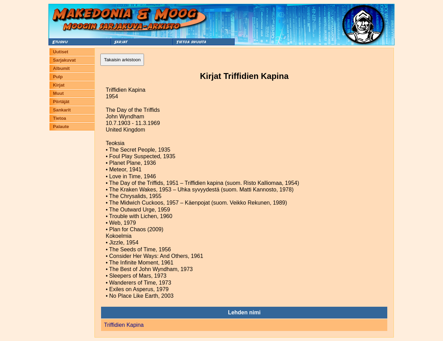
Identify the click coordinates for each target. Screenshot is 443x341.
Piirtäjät (61, 101)
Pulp (58, 76)
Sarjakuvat (64, 60)
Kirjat (58, 85)
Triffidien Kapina (124, 325)
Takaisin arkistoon (122, 59)
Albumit (61, 68)
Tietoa (59, 118)
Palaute (61, 126)
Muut (58, 93)
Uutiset (60, 51)
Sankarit (62, 110)
